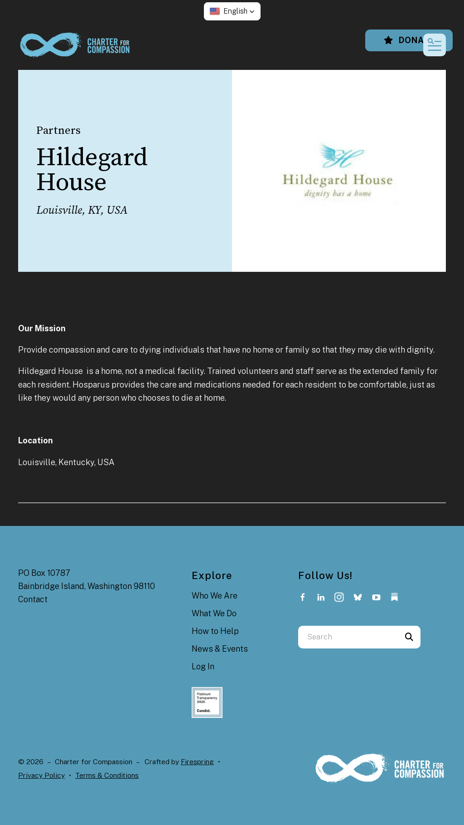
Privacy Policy (41, 775)
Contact (33, 599)
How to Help (215, 631)
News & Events (220, 648)
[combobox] (348, 637)
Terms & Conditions (107, 775)
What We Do (214, 613)
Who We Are (214, 595)
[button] (232, 11)
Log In (203, 666)
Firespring (197, 761)
